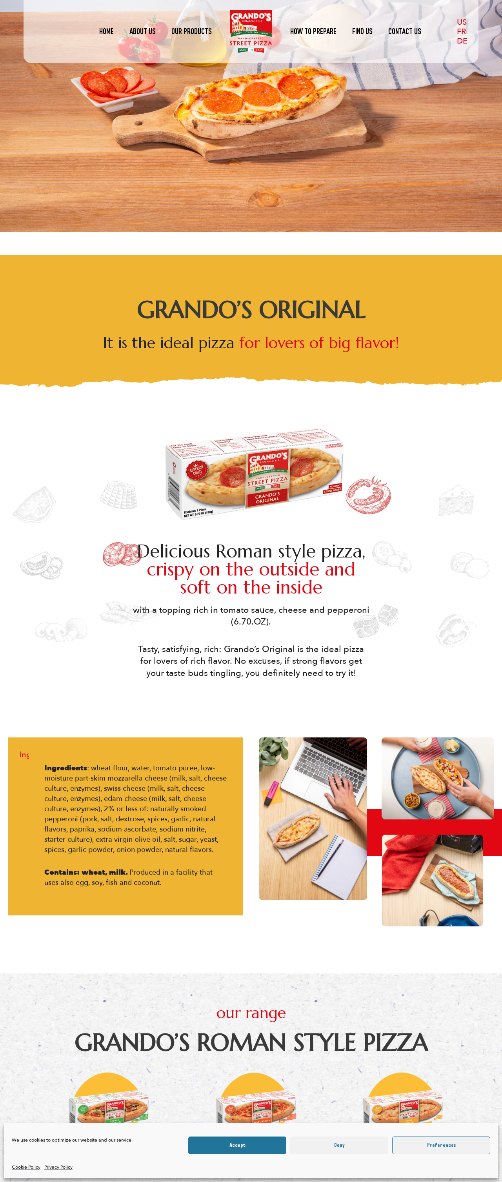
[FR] (462, 31)
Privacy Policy (58, 1167)
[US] (462, 22)
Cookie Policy (26, 1167)
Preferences (441, 1145)
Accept (237, 1145)
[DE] (464, 40)
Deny (339, 1145)
